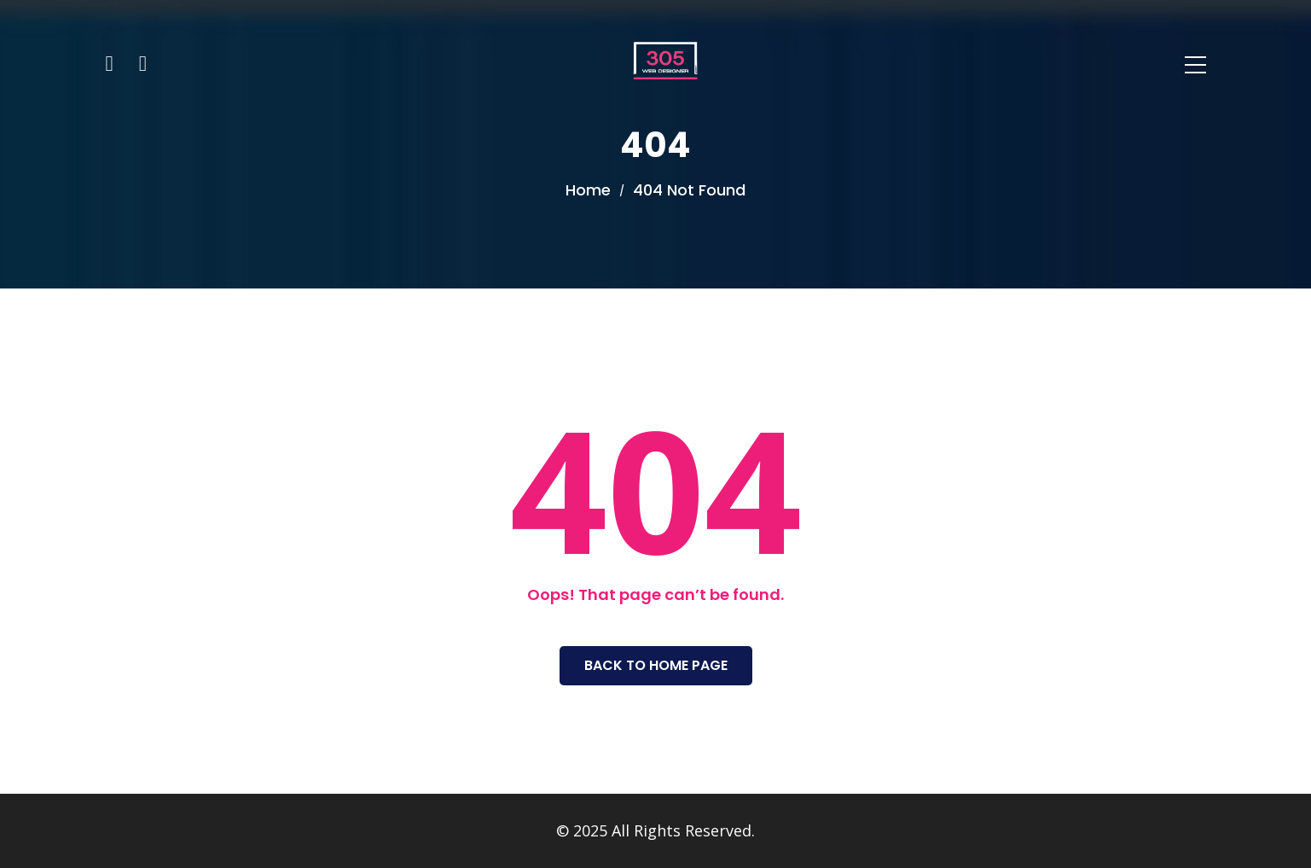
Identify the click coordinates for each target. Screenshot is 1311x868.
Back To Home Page (656, 665)
